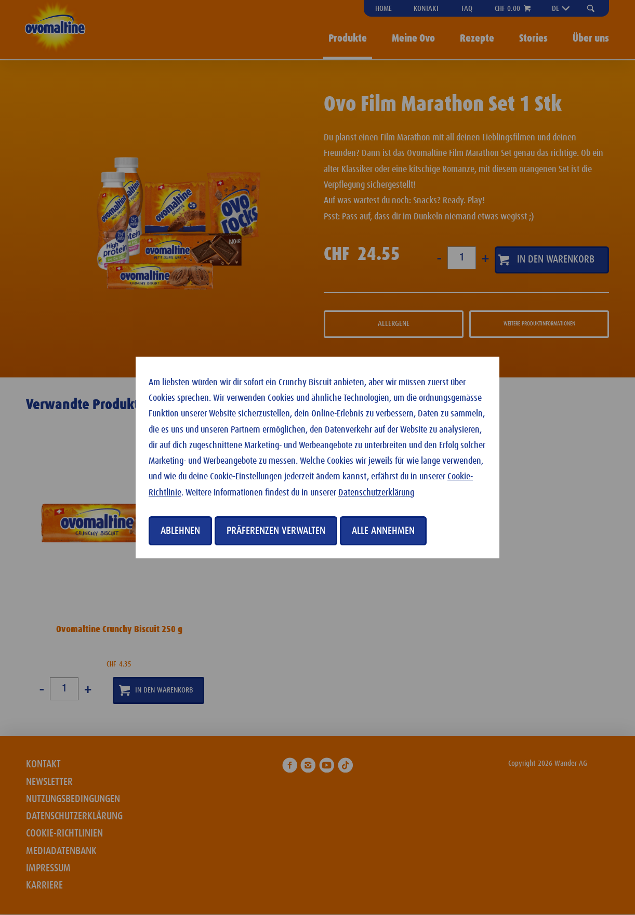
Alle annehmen (383, 531)
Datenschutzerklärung (376, 493)
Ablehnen (180, 531)
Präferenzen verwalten (276, 531)
